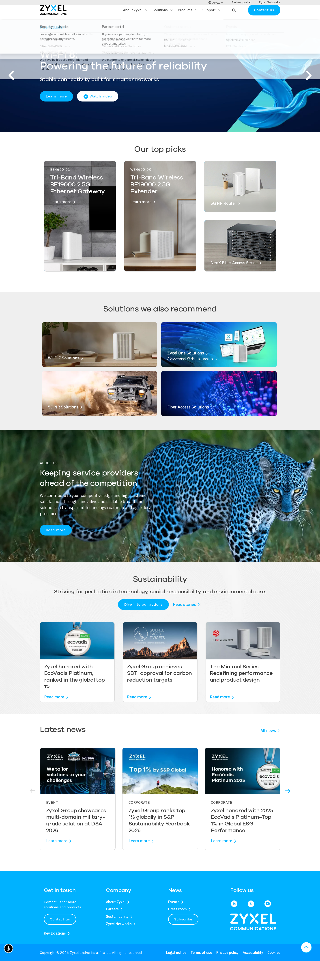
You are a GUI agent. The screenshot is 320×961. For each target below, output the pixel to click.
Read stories (184, 617)
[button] (234, 23)
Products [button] (188, 23)
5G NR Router (223, 216)
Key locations (55, 933)
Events (173, 902)
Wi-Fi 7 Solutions (63, 371)
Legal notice (176, 952)
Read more (56, 543)
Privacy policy (227, 952)
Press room (177, 909)
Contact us (264, 23)
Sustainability (117, 916)
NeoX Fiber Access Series (234, 275)
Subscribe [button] (183, 919)
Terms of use (201, 952)
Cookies (273, 952)
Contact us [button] (60, 919)
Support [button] (211, 23)
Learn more (56, 109)
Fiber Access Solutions (188, 420)
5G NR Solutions (63, 420)
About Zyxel (115, 902)
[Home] (53, 22)
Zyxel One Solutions (185, 366)
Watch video (97, 109)
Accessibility (253, 952)
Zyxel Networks (119, 924)
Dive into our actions (143, 617)
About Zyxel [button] (135, 23)
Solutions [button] (163, 23)
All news (268, 743)
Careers (112, 909)
